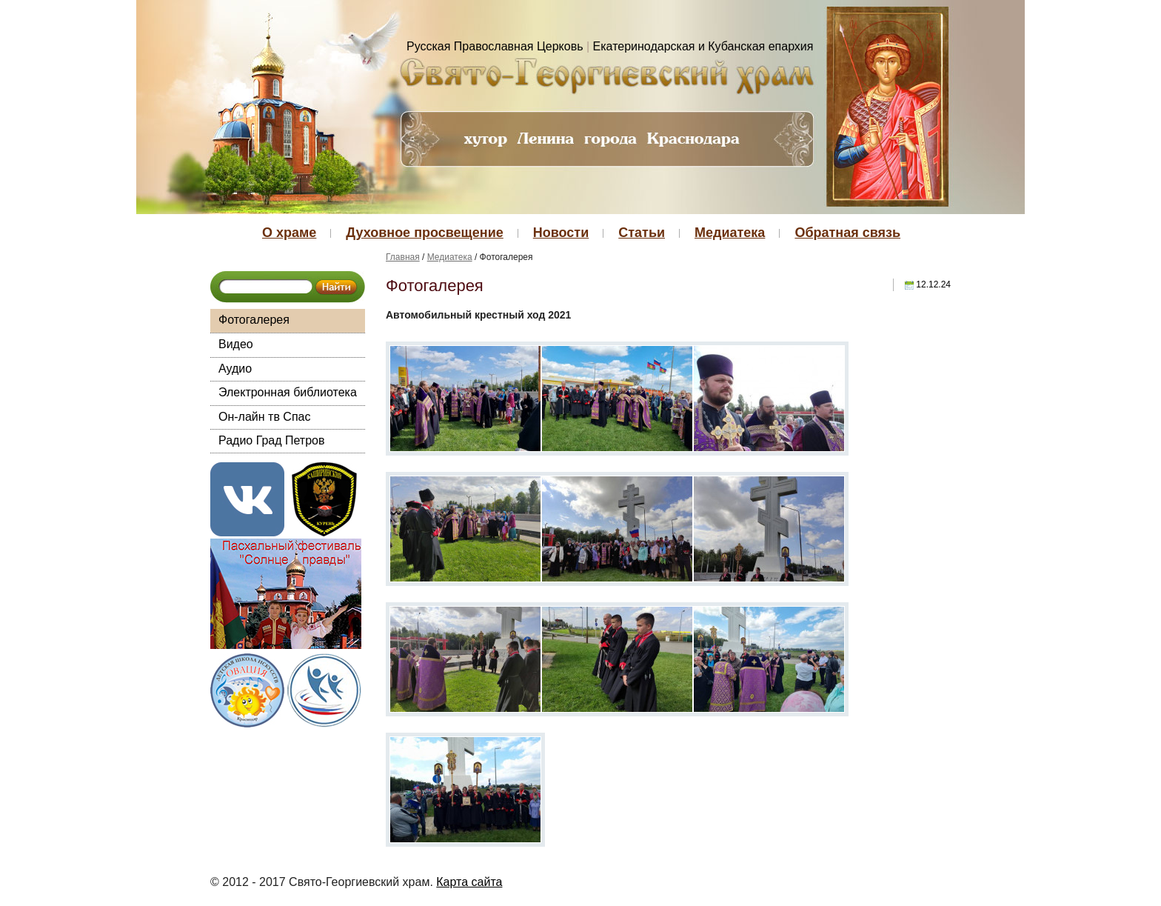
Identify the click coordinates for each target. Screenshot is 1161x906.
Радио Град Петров (271, 440)
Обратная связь (847, 232)
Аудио (235, 368)
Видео (235, 344)
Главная (403, 257)
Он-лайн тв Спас (264, 416)
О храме (289, 232)
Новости (561, 232)
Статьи (641, 232)
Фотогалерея (254, 319)
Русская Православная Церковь (494, 46)
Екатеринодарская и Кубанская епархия (703, 46)
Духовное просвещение (424, 232)
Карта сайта (469, 882)
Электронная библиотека (287, 392)
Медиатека (730, 232)
